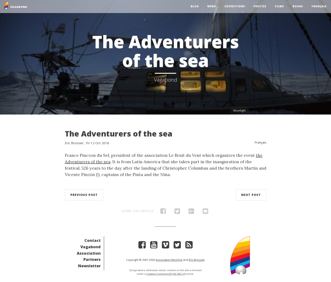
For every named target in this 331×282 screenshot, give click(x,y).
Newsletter (89, 265)
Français (319, 6)
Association (89, 253)
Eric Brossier (74, 143)
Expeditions (235, 6)
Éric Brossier (197, 260)
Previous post (84, 195)
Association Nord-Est (169, 260)
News (211, 6)
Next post (251, 195)
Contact (92, 240)
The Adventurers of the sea (118, 133)
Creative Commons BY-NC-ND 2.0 (165, 273)
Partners (92, 259)
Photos (260, 6)
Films (279, 6)
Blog (195, 6)
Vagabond (90, 246)
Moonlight (239, 110)
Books (298, 6)
